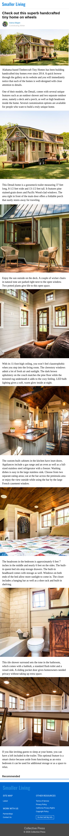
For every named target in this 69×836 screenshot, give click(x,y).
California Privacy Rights (45, 808)
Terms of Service (42, 801)
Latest (5, 801)
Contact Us (7, 817)
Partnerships (8, 814)
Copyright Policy (42, 811)
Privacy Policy (41, 804)
